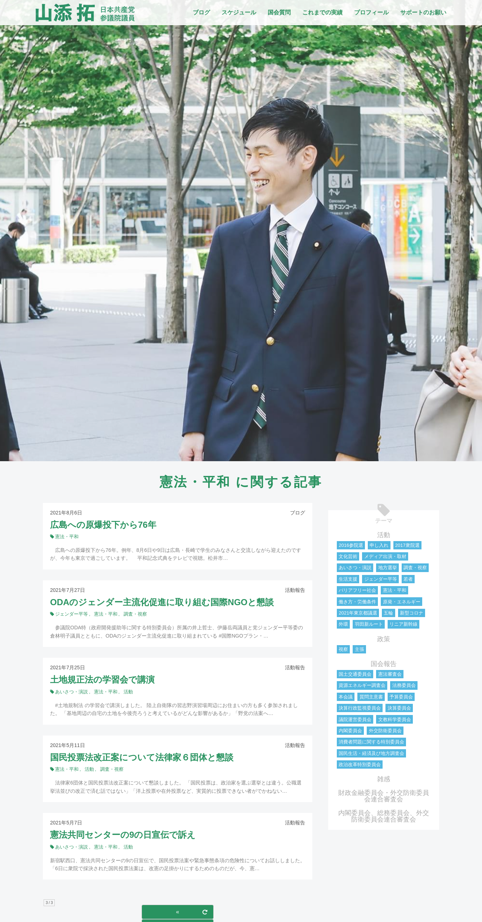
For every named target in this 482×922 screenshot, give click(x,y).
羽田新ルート (369, 624)
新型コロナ (411, 613)
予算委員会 (401, 697)
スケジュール (239, 12)
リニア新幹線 (403, 624)
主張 (359, 649)
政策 (383, 639)
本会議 (346, 697)
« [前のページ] (177, 912)
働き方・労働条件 (357, 601)
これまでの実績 (322, 12)
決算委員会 (399, 708)
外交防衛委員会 (385, 730)
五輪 (388, 613)
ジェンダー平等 (380, 579)
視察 (343, 649)
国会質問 (279, 12)
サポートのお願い (423, 12)
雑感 (383, 779)
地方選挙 (387, 567)
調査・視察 (415, 567)
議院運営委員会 (355, 719)
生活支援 (348, 579)
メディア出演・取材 (385, 556)
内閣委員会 (350, 730)
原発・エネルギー (401, 601)
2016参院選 (351, 545)
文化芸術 (348, 556)
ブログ (201, 12)
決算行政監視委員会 (360, 708)
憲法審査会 (390, 674)
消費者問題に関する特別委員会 (371, 742)
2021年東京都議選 (358, 613)
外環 (343, 624)
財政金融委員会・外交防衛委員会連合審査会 (383, 796)
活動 (383, 535)
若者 (408, 579)
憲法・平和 (394, 590)
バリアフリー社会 (357, 590)
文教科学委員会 (394, 719)
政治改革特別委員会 (360, 764)
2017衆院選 (407, 545)
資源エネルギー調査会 (362, 685)
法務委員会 (404, 685)
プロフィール (371, 12)
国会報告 (384, 663)
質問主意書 (371, 697)
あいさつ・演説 (355, 567)
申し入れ (379, 545)
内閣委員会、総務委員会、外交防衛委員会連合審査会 (383, 816)
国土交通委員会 (355, 674)
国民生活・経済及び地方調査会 (371, 753)
